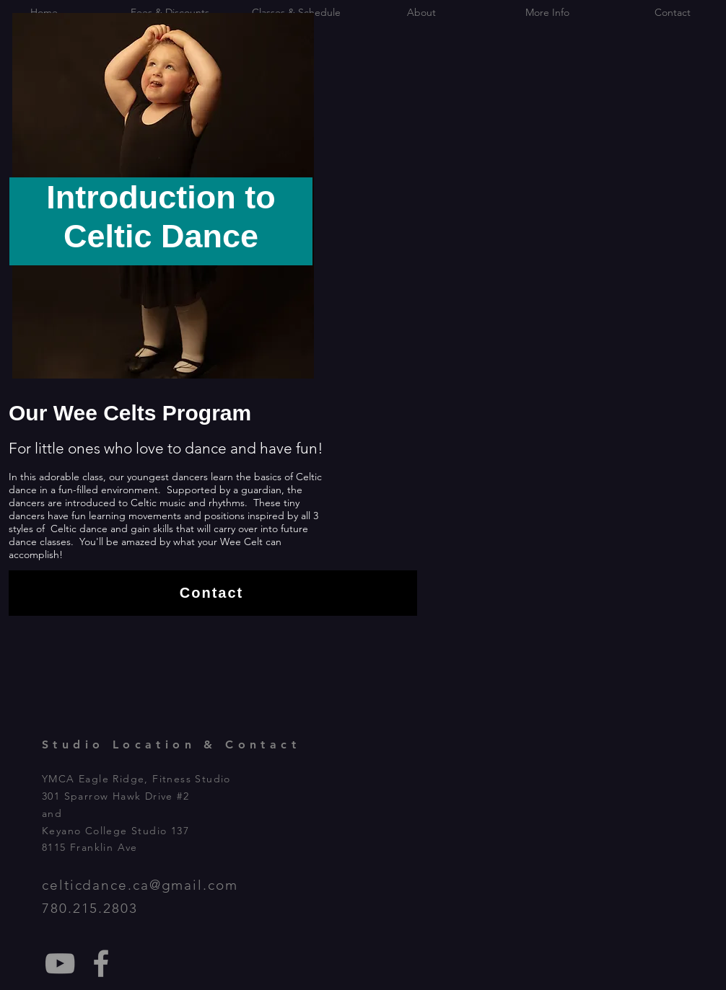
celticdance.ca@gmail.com (140, 885)
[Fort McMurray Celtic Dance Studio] (101, 963)
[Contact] (213, 593)
